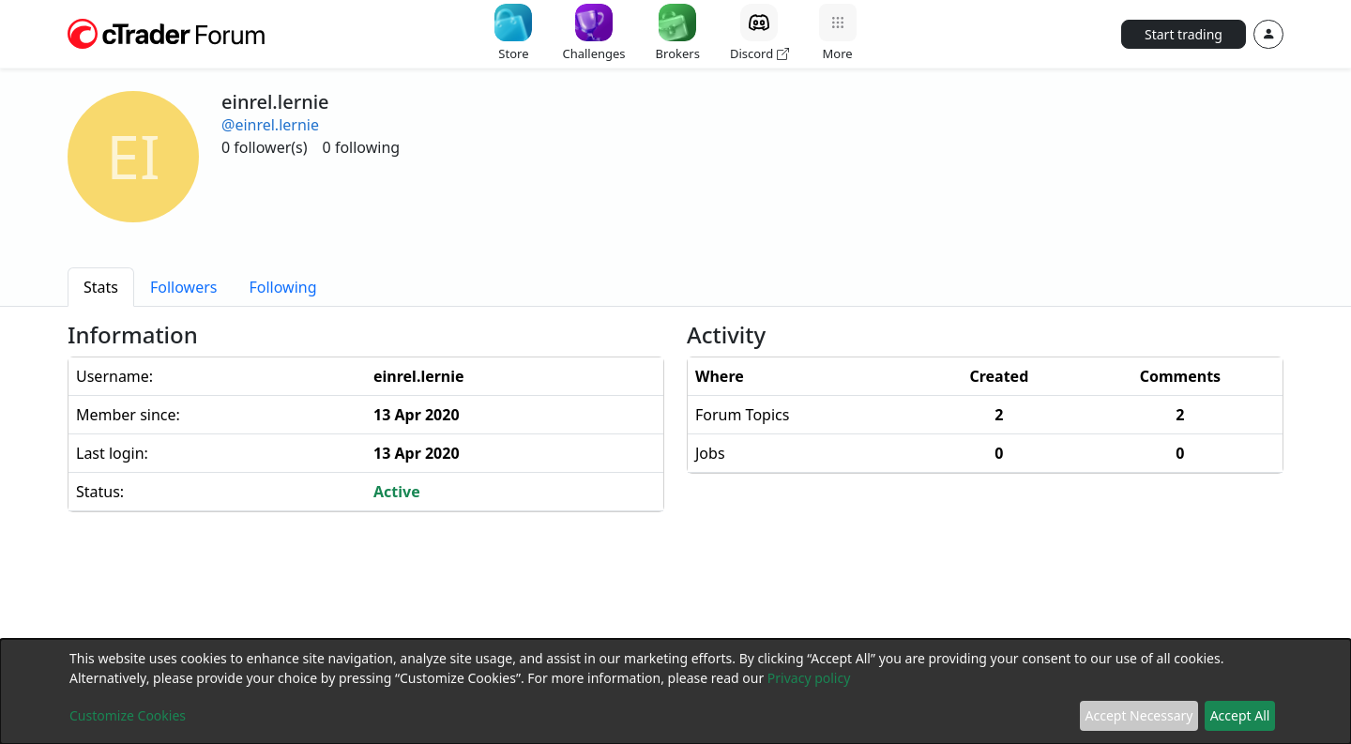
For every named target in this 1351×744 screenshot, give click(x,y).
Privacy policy (809, 678)
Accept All (1240, 715)
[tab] (101, 287)
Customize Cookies (127, 715)
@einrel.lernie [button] (270, 124)
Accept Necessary (1139, 715)
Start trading (1183, 34)
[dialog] (675, 691)
